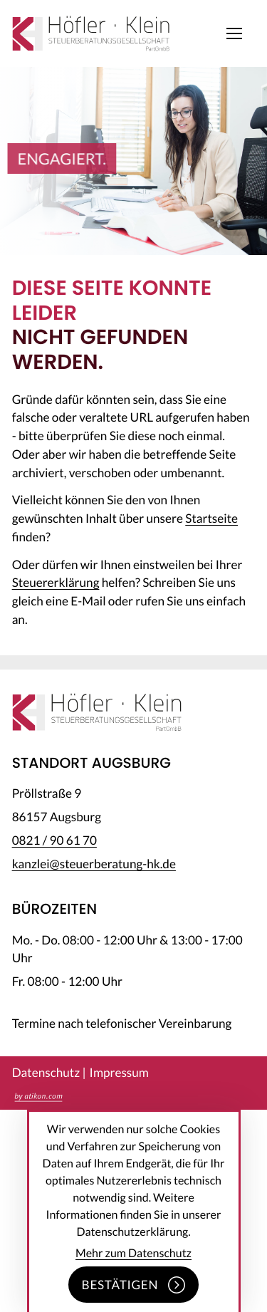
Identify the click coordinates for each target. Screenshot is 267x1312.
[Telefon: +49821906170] (54, 840)
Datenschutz (46, 1072)
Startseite (211, 518)
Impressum (119, 1072)
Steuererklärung (56, 582)
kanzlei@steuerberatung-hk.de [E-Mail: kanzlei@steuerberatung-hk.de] (94, 863)
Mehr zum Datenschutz (133, 1253)
